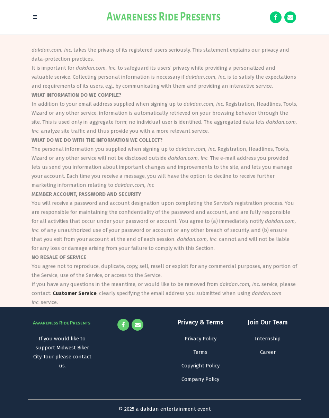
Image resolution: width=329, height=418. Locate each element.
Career (268, 352)
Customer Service (75, 293)
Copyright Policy (200, 366)
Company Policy (200, 379)
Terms (200, 352)
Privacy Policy (200, 339)
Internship (268, 339)
